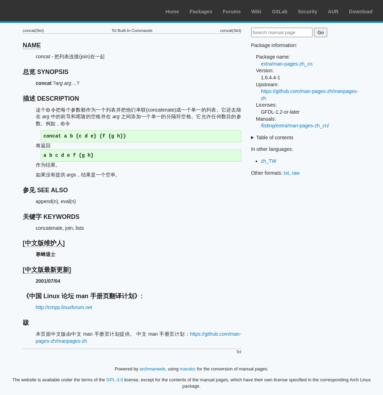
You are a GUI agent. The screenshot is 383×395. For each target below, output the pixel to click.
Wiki (256, 11)
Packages (201, 11)
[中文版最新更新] (47, 269)
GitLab (279, 11)
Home (172, 11)
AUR (333, 11)
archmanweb (152, 368)
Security (307, 11)
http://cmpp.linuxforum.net (64, 307)
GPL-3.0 (114, 379)
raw (296, 173)
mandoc (188, 368)
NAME (32, 45)
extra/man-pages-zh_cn (287, 64)
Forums (232, 11)
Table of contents (275, 137)
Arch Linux (38, 11)
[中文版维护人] (44, 243)
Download (360, 11)
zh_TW (268, 161)
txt (286, 173)
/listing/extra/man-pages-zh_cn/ (295, 125)
